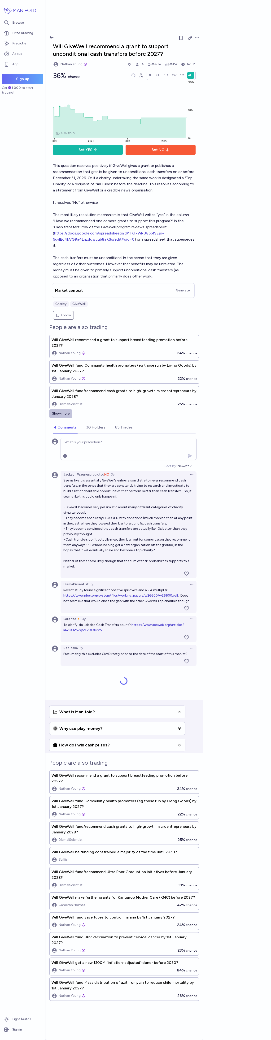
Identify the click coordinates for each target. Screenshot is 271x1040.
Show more (61, 414)
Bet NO (160, 149)
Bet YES (88, 149)
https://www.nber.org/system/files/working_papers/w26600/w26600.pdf (120, 596)
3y (112, 474)
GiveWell (79, 304)
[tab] (65, 427)
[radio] (150, 75)
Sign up (22, 79)
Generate (183, 290)
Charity (61, 304)
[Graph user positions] (141, 75)
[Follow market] (181, 38)
